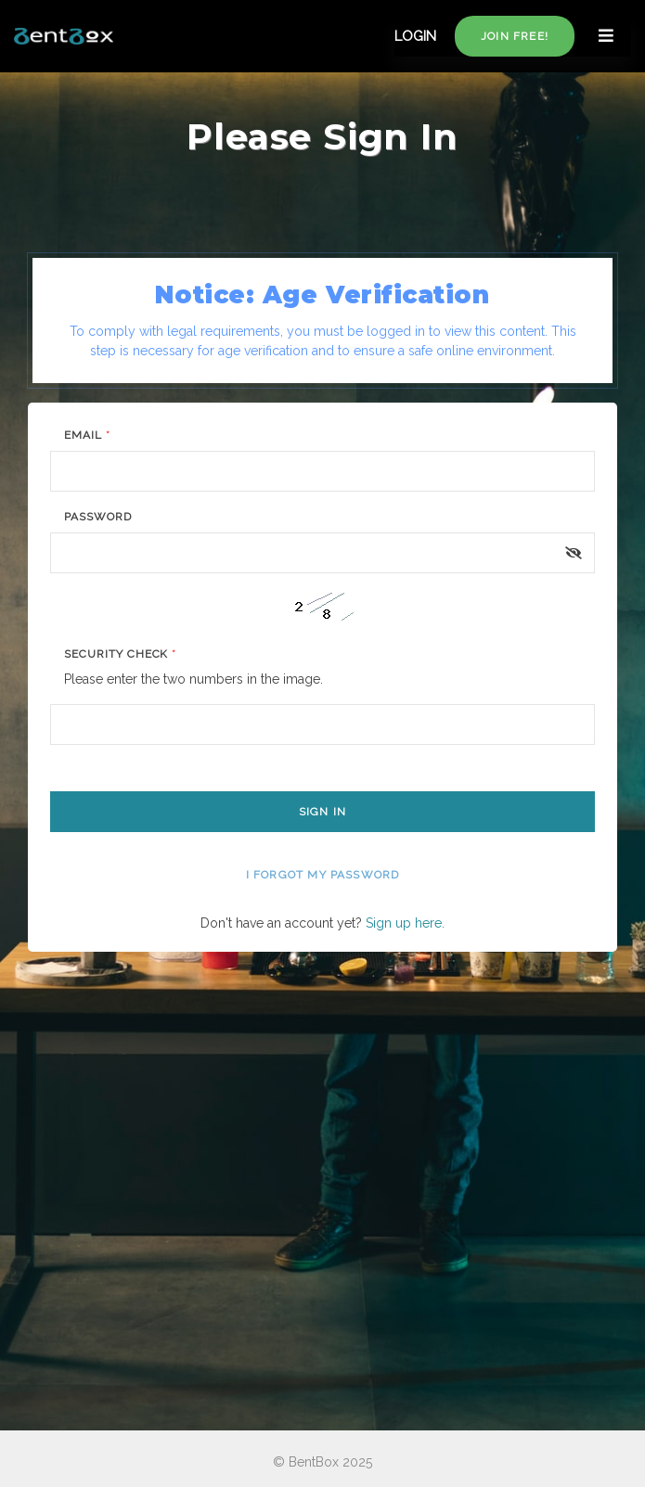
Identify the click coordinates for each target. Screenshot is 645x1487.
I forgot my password (323, 874)
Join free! (514, 36)
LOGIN (415, 36)
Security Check (120, 653)
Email (87, 435)
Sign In (322, 811)
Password (98, 516)
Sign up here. (405, 923)
